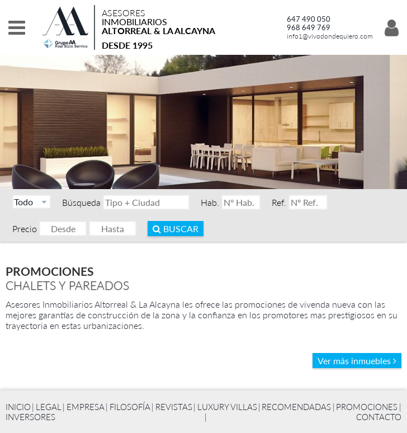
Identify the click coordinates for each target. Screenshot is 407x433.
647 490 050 (308, 19)
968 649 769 (308, 27)
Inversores (30, 417)
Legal (48, 407)
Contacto (378, 417)
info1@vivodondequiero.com (330, 36)
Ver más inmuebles (357, 360)
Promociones (366, 407)
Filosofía (130, 407)
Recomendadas (296, 407)
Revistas (173, 407)
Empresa (86, 407)
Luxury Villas (227, 407)
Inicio (18, 407)
